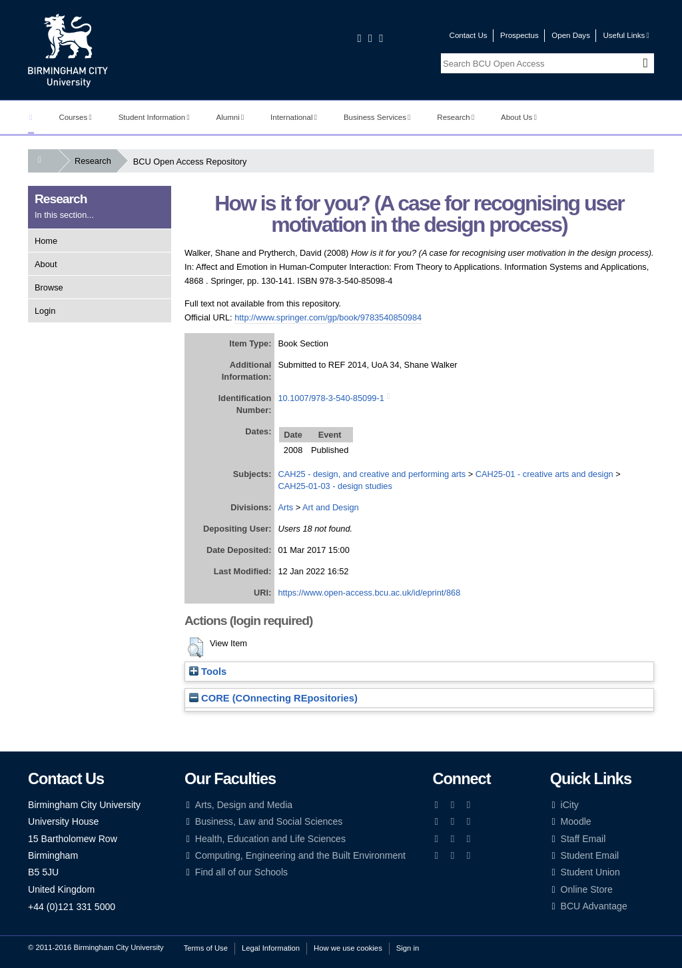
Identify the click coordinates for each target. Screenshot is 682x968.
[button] (195, 648)
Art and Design (330, 507)
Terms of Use (206, 948)
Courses (75, 117)
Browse (49, 287)
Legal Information (271, 948)
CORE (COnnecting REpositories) (273, 698)
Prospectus (519, 35)
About (46, 264)
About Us (519, 117)
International (293, 117)
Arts (285, 507)
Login (45, 311)
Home (46, 241)
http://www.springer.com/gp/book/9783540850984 (328, 317)
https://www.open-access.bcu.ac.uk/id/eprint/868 (369, 593)
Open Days (570, 35)
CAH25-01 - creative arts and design (544, 474)
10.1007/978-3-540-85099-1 (331, 398)
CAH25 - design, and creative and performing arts (372, 474)
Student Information (154, 117)
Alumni (230, 117)
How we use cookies (348, 948)
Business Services (377, 117)
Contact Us (469, 35)
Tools (207, 671)
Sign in (407, 948)
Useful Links (626, 35)
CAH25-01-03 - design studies (335, 486)
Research (455, 117)
